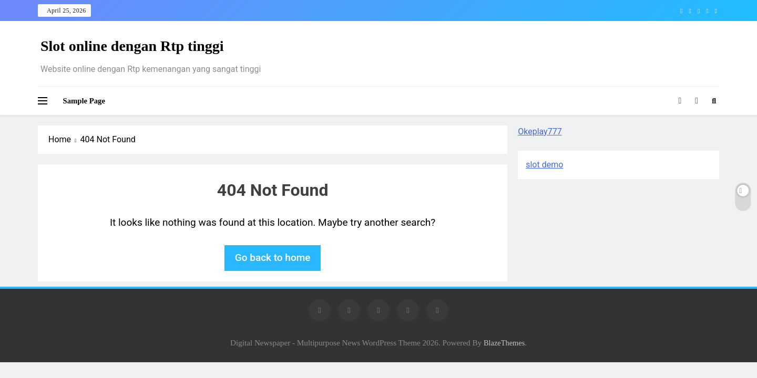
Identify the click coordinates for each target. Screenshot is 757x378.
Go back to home (273, 257)
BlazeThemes (504, 343)
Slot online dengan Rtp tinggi (132, 46)
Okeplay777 (539, 131)
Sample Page (84, 101)
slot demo (544, 165)
